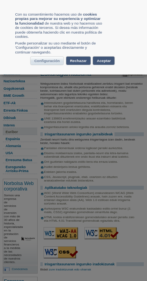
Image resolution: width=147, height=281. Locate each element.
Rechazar (98, 131)
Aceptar (72, 146)
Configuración (52, 131)
